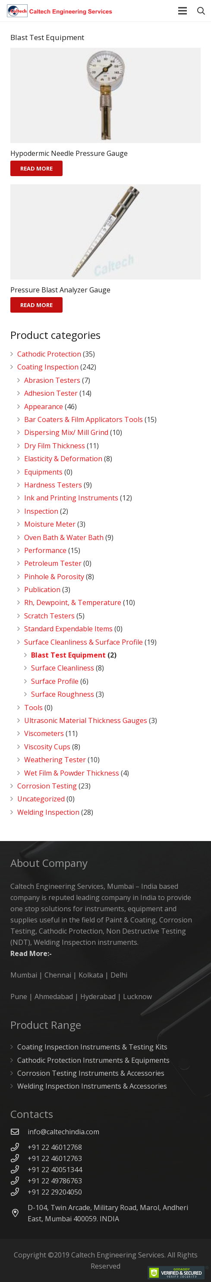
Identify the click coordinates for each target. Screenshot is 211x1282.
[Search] (201, 11)
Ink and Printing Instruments (71, 498)
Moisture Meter (50, 524)
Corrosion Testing (47, 786)
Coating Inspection (48, 367)
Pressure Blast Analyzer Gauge (60, 290)
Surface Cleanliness (62, 668)
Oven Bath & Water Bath (64, 537)
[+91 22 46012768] (19, 1147)
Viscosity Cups (47, 746)
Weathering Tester (55, 759)
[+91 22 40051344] (19, 1169)
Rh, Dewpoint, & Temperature (72, 602)
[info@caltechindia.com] (19, 1131)
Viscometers (44, 733)
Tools (33, 707)
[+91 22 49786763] (19, 1180)
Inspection (41, 511)
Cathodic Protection (49, 354)
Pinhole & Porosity (54, 576)
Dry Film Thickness (54, 445)
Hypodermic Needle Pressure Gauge (69, 153)
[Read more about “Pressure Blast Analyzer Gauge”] (36, 305)
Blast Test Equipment (68, 655)
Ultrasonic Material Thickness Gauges (85, 720)
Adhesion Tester (51, 393)
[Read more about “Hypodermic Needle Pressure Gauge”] (36, 168)
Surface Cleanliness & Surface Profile (83, 642)
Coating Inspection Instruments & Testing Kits (92, 1047)
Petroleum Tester (53, 563)
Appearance (43, 406)
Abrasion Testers (52, 380)
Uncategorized (41, 799)
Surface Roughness (62, 694)
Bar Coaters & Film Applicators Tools (83, 419)
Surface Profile (55, 681)
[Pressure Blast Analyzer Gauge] (105, 231)
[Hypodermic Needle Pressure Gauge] (105, 95)
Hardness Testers (53, 485)
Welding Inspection (48, 812)
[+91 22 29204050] (19, 1192)
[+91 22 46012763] (19, 1158)
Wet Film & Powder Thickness (71, 773)
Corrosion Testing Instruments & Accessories (90, 1073)
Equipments (43, 472)
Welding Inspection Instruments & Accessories (92, 1086)
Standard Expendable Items (68, 628)
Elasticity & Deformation (63, 458)
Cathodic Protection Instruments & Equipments (93, 1060)
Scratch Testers (49, 616)
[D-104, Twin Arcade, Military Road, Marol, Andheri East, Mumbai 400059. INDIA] (19, 1213)
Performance (45, 550)
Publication (42, 589)
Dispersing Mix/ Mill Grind (66, 432)
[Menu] (183, 11)
